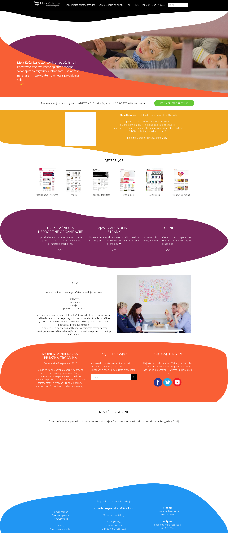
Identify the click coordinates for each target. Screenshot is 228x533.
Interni (73, 194)
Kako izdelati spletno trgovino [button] (81, 4)
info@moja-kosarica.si (168, 511)
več (22, 84)
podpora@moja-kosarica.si (167, 524)
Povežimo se (127, 194)
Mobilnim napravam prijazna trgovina (60, 355)
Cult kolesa (154, 194)
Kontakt (146, 4)
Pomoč (60, 525)
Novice (161, 4)
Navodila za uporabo (60, 528)
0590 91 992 (115, 521)
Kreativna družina (181, 194)
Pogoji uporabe (60, 511)
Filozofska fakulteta (100, 194)
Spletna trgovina (60, 515)
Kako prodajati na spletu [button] (111, 4)
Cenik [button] (130, 4)
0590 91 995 (167, 528)
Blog (154, 4)
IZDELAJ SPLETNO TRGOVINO (174, 103)
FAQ (137, 4)
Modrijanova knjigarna (47, 194)
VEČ (60, 250)
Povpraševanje (60, 518)
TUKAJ (176, 421)
